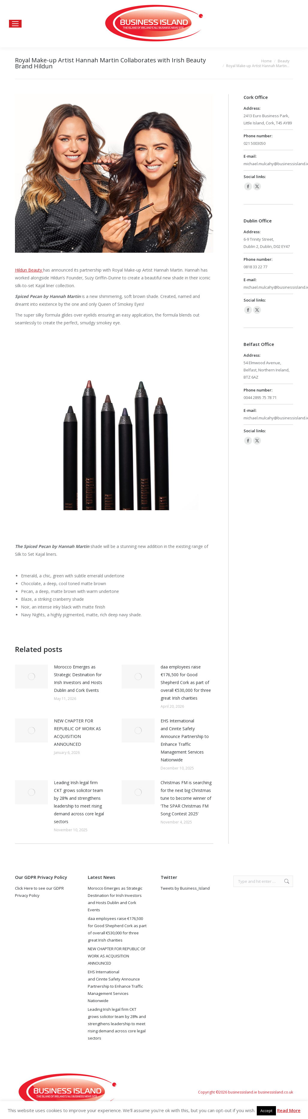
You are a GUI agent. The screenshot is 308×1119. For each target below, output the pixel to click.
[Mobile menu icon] (15, 24)
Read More (289, 1110)
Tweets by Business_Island (185, 888)
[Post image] (31, 677)
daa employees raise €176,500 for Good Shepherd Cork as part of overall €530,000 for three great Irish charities (186, 682)
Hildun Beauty (28, 270)
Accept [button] (266, 1110)
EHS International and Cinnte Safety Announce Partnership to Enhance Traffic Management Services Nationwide (185, 740)
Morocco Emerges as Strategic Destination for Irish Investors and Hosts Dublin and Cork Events (78, 678)
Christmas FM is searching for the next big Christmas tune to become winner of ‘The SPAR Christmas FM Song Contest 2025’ (186, 798)
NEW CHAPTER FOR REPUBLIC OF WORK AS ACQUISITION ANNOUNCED (77, 732)
